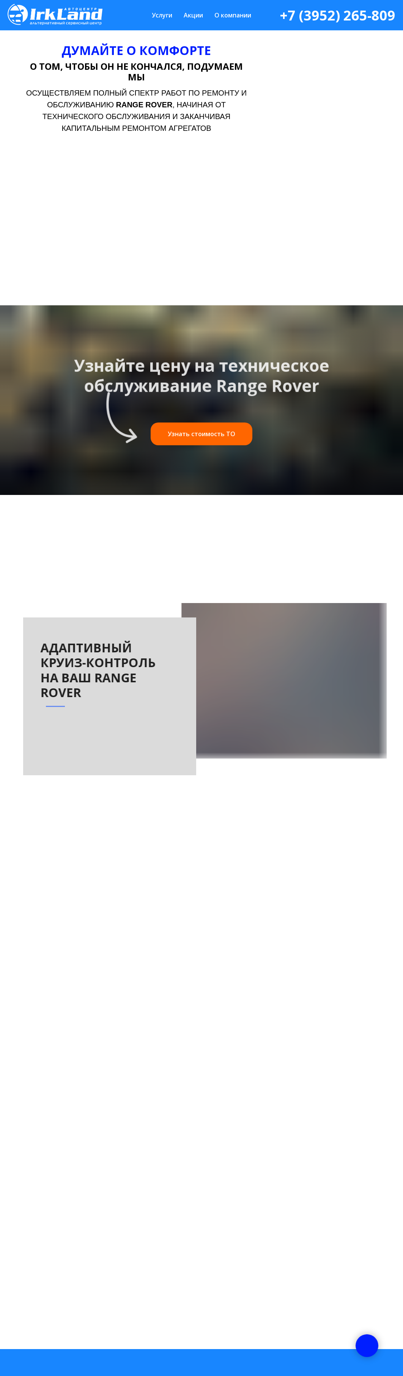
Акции (193, 15)
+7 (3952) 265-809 (337, 15)
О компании (232, 15)
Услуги (162, 15)
